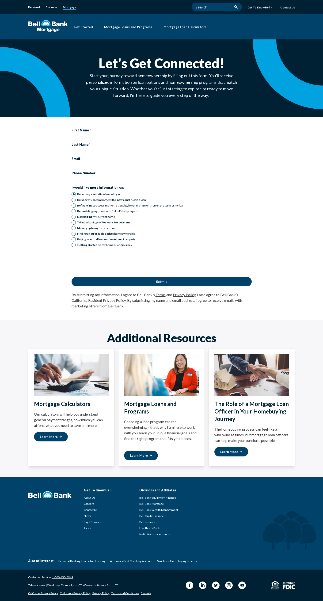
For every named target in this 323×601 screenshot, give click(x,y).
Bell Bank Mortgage (151, 503)
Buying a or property (106, 239)
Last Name (80, 144)
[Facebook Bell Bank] (189, 585)
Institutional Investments (155, 534)
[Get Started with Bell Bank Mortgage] (83, 27)
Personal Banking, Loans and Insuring (81, 561)
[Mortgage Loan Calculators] (184, 27)
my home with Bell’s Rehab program (107, 211)
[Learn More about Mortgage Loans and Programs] (141, 455)
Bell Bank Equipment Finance (157, 497)
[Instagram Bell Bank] (229, 585)
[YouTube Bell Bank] (242, 585)
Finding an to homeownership (106, 233)
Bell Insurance (148, 522)
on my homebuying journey (104, 245)
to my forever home (96, 228)
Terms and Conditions (125, 593)
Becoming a (98, 194)
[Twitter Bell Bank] (216, 585)
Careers (89, 503)
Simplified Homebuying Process (177, 561)
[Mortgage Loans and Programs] (128, 27)
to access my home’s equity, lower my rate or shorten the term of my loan (130, 205)
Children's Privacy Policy (75, 593)
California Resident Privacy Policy (99, 300)
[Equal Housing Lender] (275, 585)
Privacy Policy (184, 294)
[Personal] (34, 7)
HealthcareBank (149, 528)
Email (76, 159)
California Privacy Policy (43, 593)
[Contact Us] (287, 7)
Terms (161, 294)
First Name (80, 130)
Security (146, 593)
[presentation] (107, 262)
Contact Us (91, 510)
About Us (89, 497)
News (87, 516)
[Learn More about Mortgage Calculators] (51, 436)
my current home (96, 216)
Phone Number (83, 173)
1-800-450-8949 (62, 577)
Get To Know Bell (259, 7)
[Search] (217, 7)
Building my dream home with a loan (111, 200)
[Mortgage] (69, 7)
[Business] (51, 7)
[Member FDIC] (289, 586)
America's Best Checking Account (131, 561)
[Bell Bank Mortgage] (48, 25)
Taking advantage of (103, 222)
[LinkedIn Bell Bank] (202, 585)
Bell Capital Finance (151, 516)
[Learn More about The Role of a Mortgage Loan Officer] (231, 451)
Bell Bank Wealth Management (158, 510)
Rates (87, 528)
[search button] (236, 7)
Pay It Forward (93, 522)
